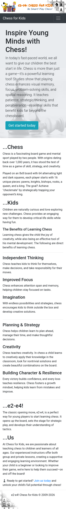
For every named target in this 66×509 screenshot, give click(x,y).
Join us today (42, 480)
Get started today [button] (21, 125)
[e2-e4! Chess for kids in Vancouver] (33, 6)
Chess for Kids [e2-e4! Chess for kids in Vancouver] (14, 18)
